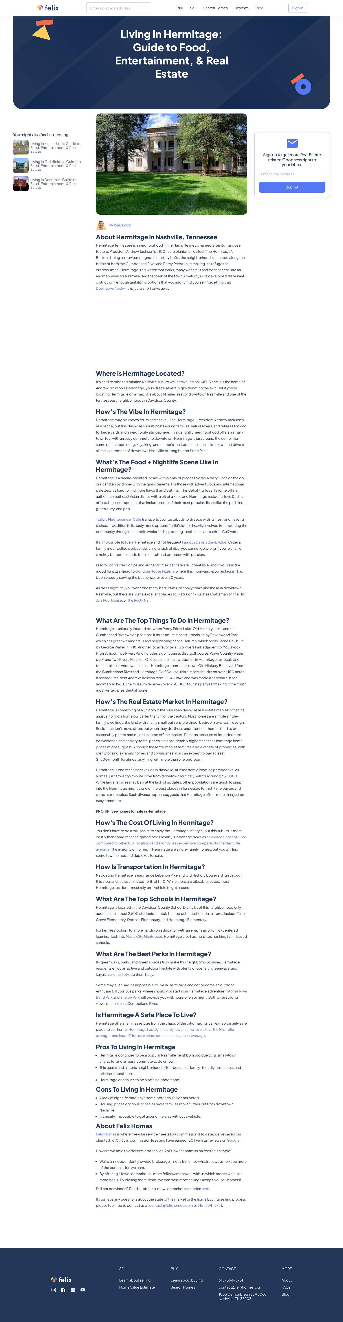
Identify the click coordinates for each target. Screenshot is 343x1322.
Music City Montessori (144, 936)
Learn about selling (135, 1280)
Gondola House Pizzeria (154, 571)
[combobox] (118, 8)
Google (233, 1140)
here (205, 1188)
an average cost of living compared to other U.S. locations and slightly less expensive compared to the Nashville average (171, 843)
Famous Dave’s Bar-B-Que (204, 542)
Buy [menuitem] (180, 7)
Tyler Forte (122, 225)
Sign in (297, 7)
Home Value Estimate (137, 1287)
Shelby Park (130, 997)
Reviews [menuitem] (242, 7)
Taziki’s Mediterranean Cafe (118, 519)
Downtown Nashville (113, 288)
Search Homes (183, 1287)
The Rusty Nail (138, 600)
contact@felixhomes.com (171, 1205)
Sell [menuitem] (193, 7)
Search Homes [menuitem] (215, 7)
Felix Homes (106, 1134)
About (287, 1280)
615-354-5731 (210, 1205)
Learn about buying (187, 1280)
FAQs (286, 1287)
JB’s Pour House (109, 600)
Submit (292, 187)
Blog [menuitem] (260, 7)
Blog (286, 1294)
